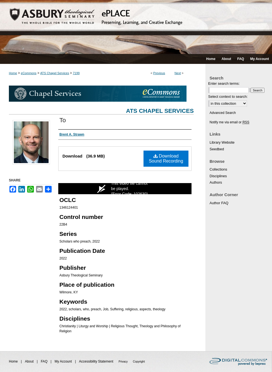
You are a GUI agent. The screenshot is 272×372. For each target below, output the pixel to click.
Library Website (222, 142)
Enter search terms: (224, 83)
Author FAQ (219, 203)
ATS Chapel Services (54, 73)
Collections (218, 169)
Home (13, 73)
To (62, 120)
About (30, 361)
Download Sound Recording (166, 158)
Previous (159, 73)
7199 (76, 73)
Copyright (139, 361)
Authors (216, 182)
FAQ (44, 361)
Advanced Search (223, 113)
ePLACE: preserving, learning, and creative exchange (136, 27)
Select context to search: (228, 96)
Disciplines (218, 176)
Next (178, 73)
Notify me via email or (229, 122)
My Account (64, 361)
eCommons (28, 73)
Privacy (124, 361)
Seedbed (217, 149)
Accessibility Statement (96, 361)
